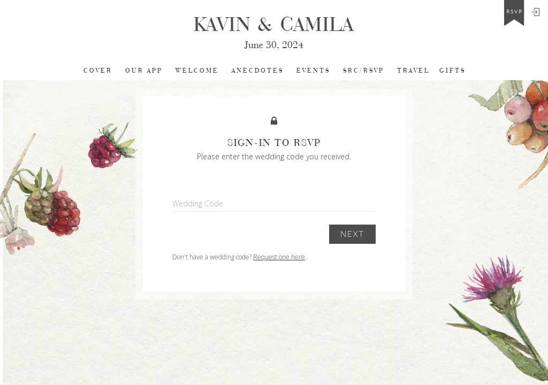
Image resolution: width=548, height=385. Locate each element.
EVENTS (313, 70)
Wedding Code (197, 203)
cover (97, 70)
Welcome (197, 70)
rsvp (514, 12)
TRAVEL (413, 70)
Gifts (452, 70)
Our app (144, 70)
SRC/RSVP (363, 70)
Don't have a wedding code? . (239, 256)
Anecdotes (258, 70)
